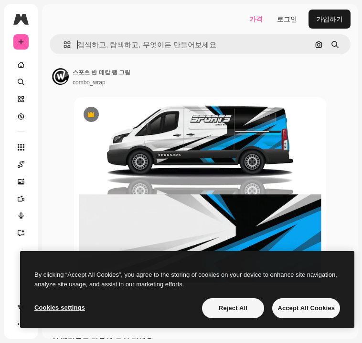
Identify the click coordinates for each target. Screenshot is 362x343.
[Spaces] (21, 164)
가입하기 (329, 19)
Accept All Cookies (306, 308)
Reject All (233, 308)
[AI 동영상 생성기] (21, 198)
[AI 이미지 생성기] (21, 181)
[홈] (21, 64)
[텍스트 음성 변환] (21, 215)
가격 (256, 19)
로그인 (287, 19)
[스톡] (21, 99)
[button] (63, 44)
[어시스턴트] (21, 233)
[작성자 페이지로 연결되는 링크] (60, 76)
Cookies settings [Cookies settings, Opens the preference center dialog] (59, 307)
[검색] (21, 82)
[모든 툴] (21, 147)
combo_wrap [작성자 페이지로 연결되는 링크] (89, 82)
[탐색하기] (21, 116)
